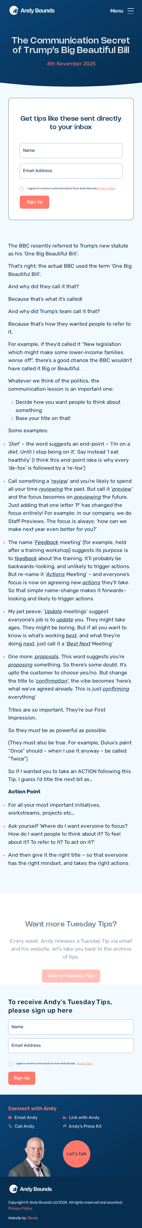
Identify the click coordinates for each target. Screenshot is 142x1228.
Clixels (32, 1218)
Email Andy (23, 1117)
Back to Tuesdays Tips (71, 984)
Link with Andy (81, 1117)
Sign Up (35, 202)
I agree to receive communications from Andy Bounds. (71, 189)
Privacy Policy (107, 189)
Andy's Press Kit (82, 1126)
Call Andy (21, 1126)
